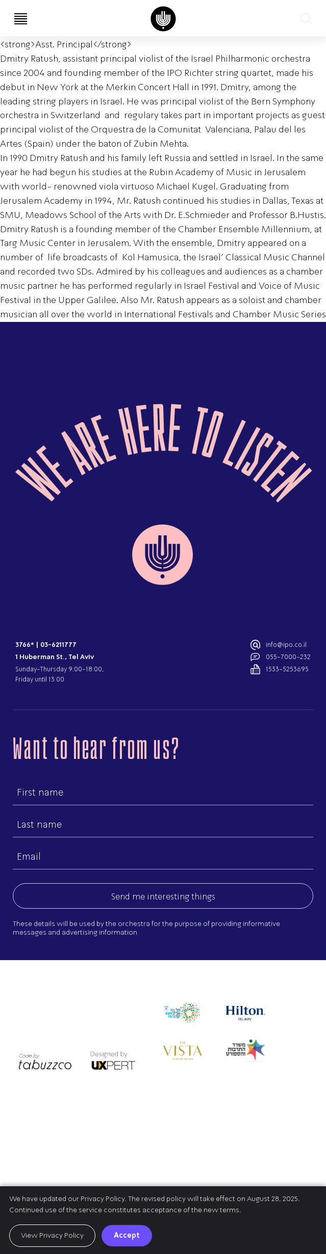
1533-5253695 (287, 669)
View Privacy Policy (52, 1235)
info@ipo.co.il (286, 644)
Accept (127, 1235)
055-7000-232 (288, 657)
